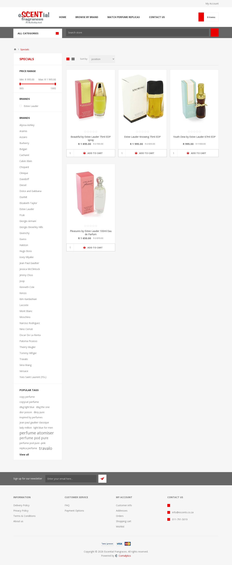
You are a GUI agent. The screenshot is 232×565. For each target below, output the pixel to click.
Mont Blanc (26, 311)
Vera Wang (25, 365)
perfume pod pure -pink (33, 443)
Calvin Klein (26, 161)
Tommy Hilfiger (28, 353)
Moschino (25, 317)
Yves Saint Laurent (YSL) (33, 377)
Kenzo (23, 293)
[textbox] (137, 32)
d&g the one (43, 407)
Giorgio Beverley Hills (31, 227)
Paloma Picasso (28, 341)
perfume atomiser (37, 432)
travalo (45, 448)
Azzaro (23, 137)
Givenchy (24, 233)
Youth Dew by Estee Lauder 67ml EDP (194, 136)
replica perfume (28, 448)
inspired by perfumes (31, 417)
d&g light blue (27, 407)
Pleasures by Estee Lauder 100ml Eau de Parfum (91, 232)
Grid (67, 59)
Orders (120, 516)
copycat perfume (29, 402)
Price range (28, 71)
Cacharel (24, 155)
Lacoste (24, 305)
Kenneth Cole (27, 287)
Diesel (23, 185)
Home (15, 49)
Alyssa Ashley (27, 125)
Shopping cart (123, 521)
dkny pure (39, 412)
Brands (25, 98)
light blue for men (43, 427)
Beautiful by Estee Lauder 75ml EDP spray (91, 138)
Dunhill (23, 197)
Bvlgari (23, 149)
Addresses (121, 510)
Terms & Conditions (24, 516)
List (73, 59)
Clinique (24, 173)
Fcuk (22, 215)
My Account (212, 3)
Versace (24, 371)
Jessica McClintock (30, 269)
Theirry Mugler (28, 347)
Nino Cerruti (26, 329)
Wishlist (120, 526)
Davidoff (24, 179)
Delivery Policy (21, 505)
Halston (24, 245)
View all (24, 454)
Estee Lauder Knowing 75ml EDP (142, 136)
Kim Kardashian (28, 299)
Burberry (24, 143)
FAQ (67, 505)
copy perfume (27, 396)
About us (18, 521)
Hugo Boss (26, 251)
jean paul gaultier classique (34, 422)
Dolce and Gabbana (30, 191)
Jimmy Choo (26, 275)
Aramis (23, 131)
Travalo (24, 359)
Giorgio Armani (28, 221)
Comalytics (123, 555)
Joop (22, 281)
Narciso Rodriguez (30, 323)
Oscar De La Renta (30, 335)
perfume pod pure (34, 438)
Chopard (24, 167)
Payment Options (74, 510)
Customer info (124, 505)
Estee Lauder (31, 106)
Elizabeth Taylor (28, 203)
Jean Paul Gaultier (29, 263)
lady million (26, 427)
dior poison (26, 412)
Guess (23, 239)
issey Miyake (27, 257)
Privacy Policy (20, 510)
